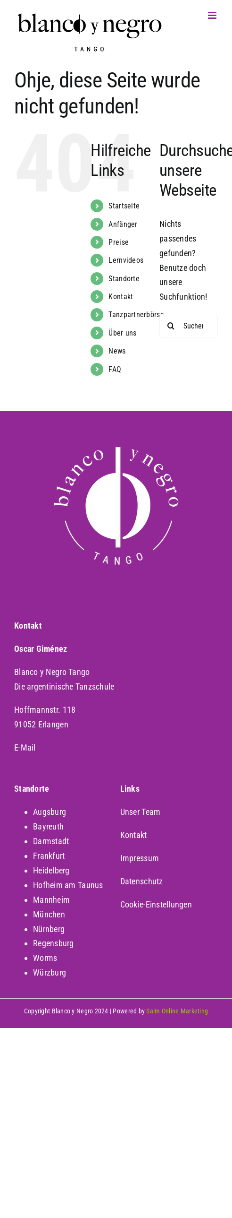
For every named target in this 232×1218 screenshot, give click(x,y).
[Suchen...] (188, 325)
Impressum (139, 858)
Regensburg (53, 943)
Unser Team (140, 812)
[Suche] (171, 325)
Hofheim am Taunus (68, 885)
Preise (118, 242)
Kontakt (120, 296)
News (116, 350)
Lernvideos (125, 260)
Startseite (124, 205)
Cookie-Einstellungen (156, 904)
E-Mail (25, 747)
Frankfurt (49, 856)
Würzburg (49, 972)
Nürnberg (49, 929)
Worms (45, 958)
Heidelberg (51, 870)
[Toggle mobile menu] (213, 15)
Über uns (122, 332)
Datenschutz (141, 881)
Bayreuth (48, 826)
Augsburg (49, 812)
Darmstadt (51, 841)
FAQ (114, 369)
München (49, 914)
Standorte (123, 278)
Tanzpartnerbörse (136, 314)
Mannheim (51, 900)
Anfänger (122, 224)
